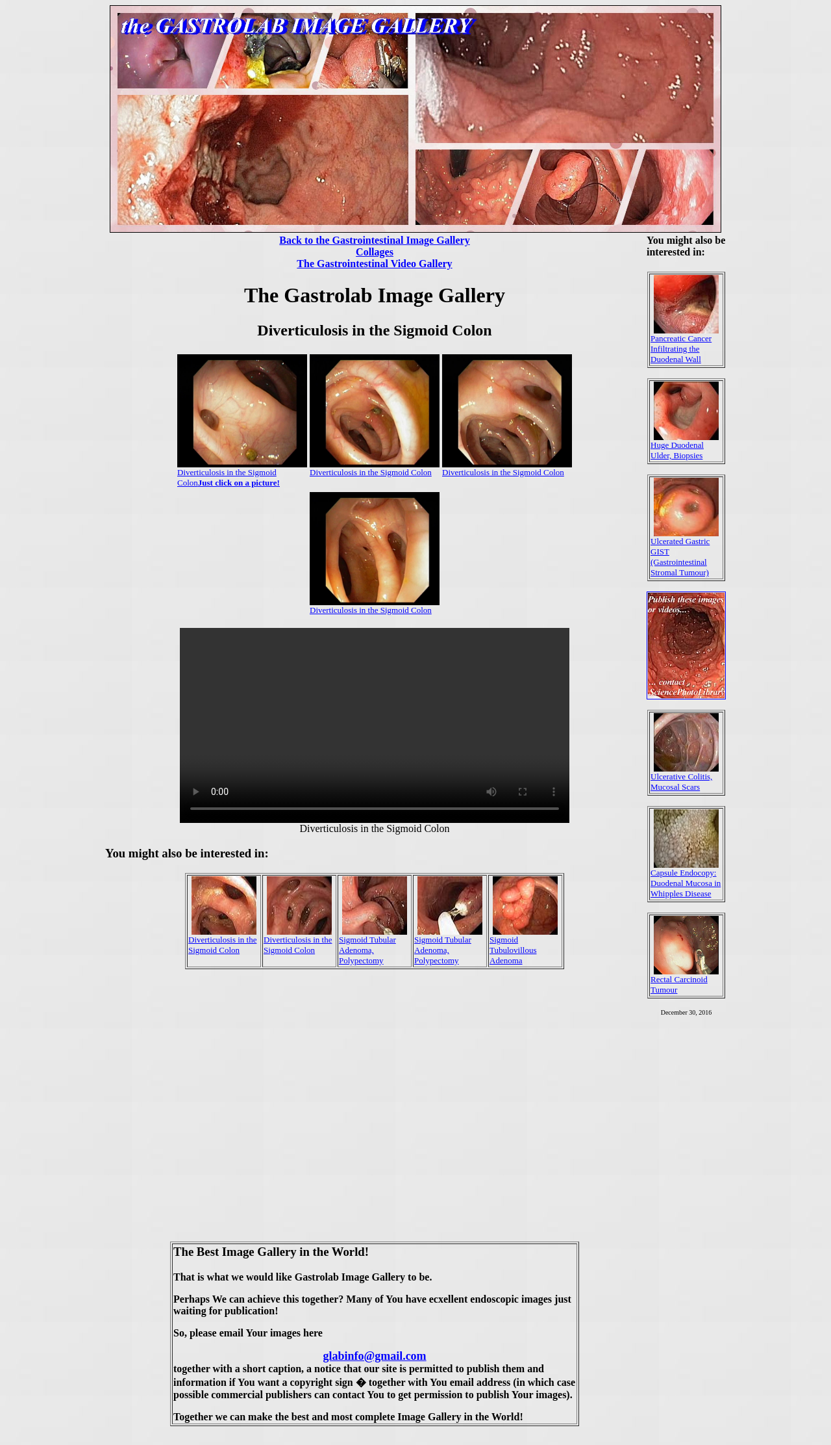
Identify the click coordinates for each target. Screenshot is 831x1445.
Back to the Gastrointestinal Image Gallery (374, 240)
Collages (374, 251)
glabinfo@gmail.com (374, 1355)
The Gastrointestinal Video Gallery (374, 263)
